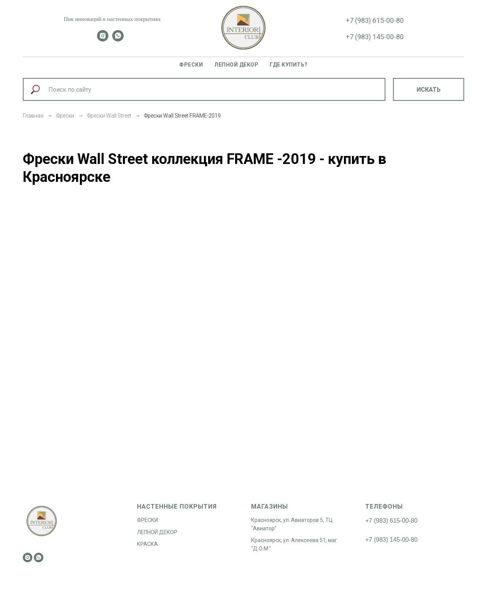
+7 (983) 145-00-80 (375, 37)
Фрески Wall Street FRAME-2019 (182, 116)
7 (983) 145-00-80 (393, 539)
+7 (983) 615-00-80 (375, 20)
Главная (33, 116)
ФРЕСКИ (147, 520)
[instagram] (102, 39)
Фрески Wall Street (109, 116)
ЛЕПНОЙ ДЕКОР (157, 532)
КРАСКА (147, 544)
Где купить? (289, 65)
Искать (429, 89)
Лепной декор (236, 65)
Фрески (191, 65)
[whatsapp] (118, 39)
